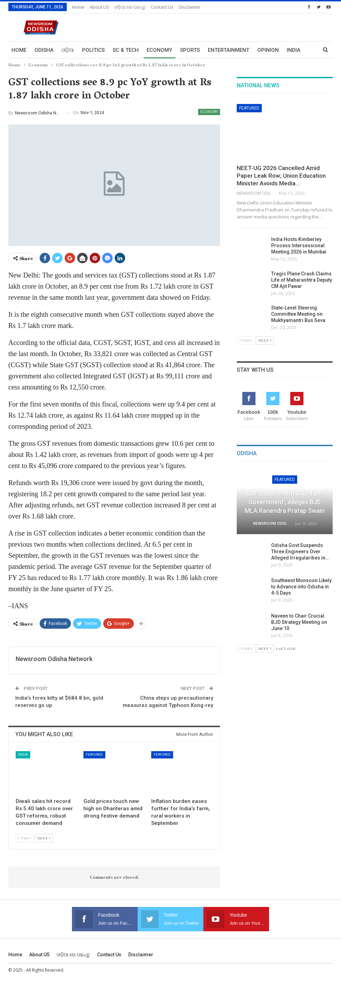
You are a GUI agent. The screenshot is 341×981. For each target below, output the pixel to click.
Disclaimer (190, 7)
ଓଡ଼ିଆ (68, 50)
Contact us (162, 7)
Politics (93, 50)
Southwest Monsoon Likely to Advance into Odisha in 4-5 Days (301, 587)
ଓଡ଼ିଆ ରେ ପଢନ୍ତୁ (130, 7)
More (294, 50)
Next (43, 838)
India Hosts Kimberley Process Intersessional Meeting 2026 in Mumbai (298, 245)
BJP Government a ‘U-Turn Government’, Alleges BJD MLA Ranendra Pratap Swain (285, 502)
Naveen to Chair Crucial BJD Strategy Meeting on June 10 (299, 622)
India (23, 754)
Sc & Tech (126, 50)
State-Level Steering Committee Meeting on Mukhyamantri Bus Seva (298, 314)
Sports (190, 50)
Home (78, 7)
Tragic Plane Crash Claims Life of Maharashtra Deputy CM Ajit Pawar (301, 280)
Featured (94, 754)
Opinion (268, 50)
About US (99, 7)
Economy (159, 50)
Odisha (44, 50)
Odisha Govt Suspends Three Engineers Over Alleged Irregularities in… (300, 551)
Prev (25, 838)
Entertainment (228, 50)
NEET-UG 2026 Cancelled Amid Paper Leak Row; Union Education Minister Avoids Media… (281, 175)
